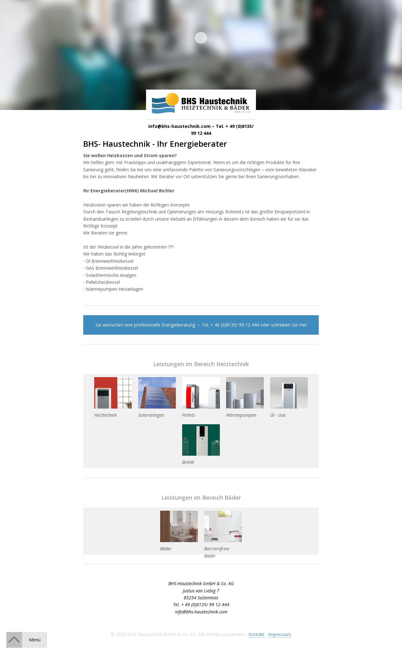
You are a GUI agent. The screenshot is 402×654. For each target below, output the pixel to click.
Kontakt (256, 634)
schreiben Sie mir (288, 325)
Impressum (279, 634)
